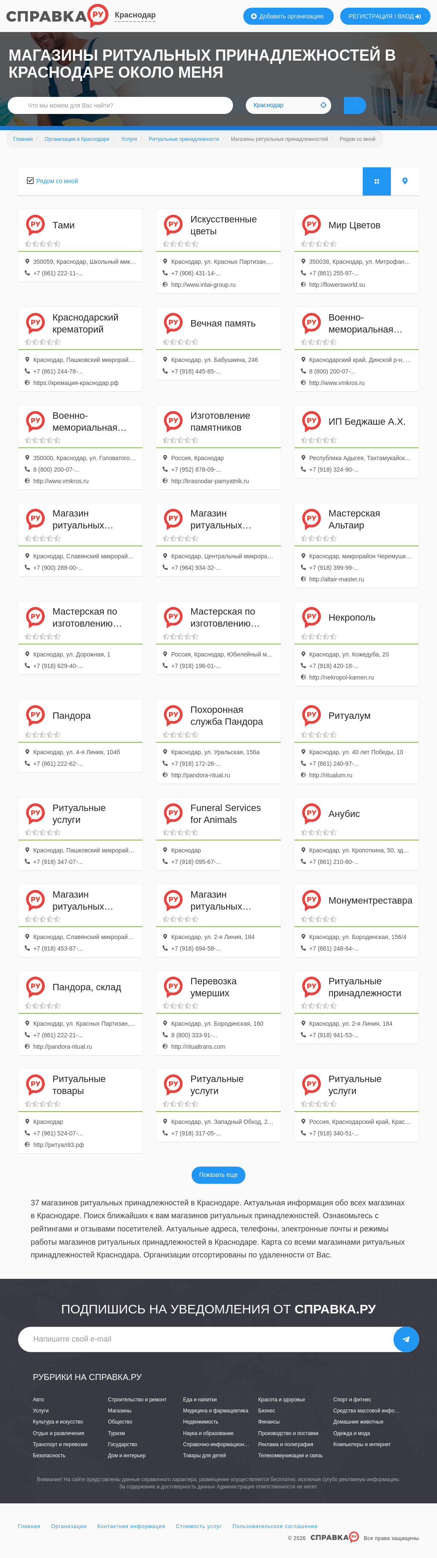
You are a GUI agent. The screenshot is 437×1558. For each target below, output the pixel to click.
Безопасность (49, 1467)
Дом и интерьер (127, 1467)
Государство (122, 1456)
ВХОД (409, 16)
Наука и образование (208, 1445)
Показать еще (218, 1186)
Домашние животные (358, 1434)
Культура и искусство (58, 1434)
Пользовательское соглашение (275, 1538)
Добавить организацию (287, 16)
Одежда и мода (351, 1445)
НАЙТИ (368, 113)
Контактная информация (131, 1538)
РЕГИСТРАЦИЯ (371, 16)
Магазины (119, 1423)
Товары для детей (204, 1467)
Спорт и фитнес (352, 1412)
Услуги (41, 1423)
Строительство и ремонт (137, 1412)
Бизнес (266, 1423)
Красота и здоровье (281, 1412)
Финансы (269, 1434)
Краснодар (135, 15)
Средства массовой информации (372, 1423)
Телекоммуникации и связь (290, 1467)
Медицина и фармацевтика (215, 1423)
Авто (38, 1412)
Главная (29, 1538)
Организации (69, 1538)
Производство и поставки (288, 1445)
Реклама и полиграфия (285, 1456)
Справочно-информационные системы (229, 1456)
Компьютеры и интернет (362, 1456)
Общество (120, 1434)
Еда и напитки (200, 1412)
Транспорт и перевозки (60, 1456)
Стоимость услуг (199, 1538)
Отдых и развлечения (58, 1445)
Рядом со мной (57, 193)
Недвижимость (200, 1434)
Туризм (116, 1445)
